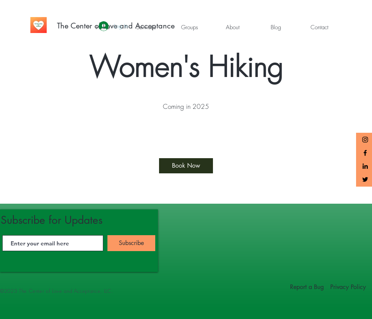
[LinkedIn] (365, 166)
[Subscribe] (131, 243)
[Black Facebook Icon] (365, 153)
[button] (146, 27)
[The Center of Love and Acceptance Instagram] (365, 139)
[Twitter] (365, 179)
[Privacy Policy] (348, 287)
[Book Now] (186, 165)
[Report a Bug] (307, 287)
